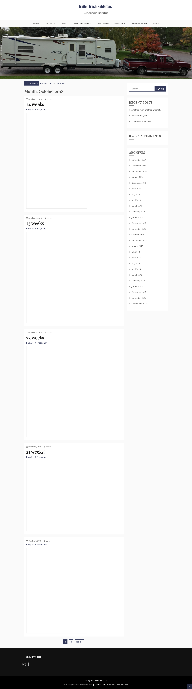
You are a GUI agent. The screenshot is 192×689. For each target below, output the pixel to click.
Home (36, 23)
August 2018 (137, 246)
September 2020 (139, 171)
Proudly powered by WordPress (77, 684)
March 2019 (137, 206)
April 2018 (136, 269)
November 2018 (139, 229)
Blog (64, 23)
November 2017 (139, 298)
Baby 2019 (31, 109)
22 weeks (35, 338)
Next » (79, 641)
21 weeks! (35, 452)
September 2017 (139, 303)
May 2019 (136, 194)
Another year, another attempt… (146, 110)
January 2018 (138, 286)
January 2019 (138, 217)
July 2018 (136, 252)
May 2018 (136, 263)
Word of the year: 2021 (142, 115)
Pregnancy (42, 109)
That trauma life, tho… (142, 121)
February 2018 (138, 280)
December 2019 (139, 183)
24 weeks (35, 104)
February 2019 (138, 211)
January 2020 (138, 177)
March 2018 (137, 275)
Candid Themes (121, 684)
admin (48, 99)
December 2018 (139, 223)
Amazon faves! (139, 23)
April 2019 (136, 200)
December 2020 (139, 165)
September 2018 (139, 240)
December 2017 (139, 292)
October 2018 (138, 234)
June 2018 (136, 257)
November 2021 (139, 160)
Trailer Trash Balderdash (96, 6)
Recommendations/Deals (111, 23)
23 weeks (35, 223)
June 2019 (136, 188)
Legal (156, 23)
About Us (50, 23)
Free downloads (82, 23)
